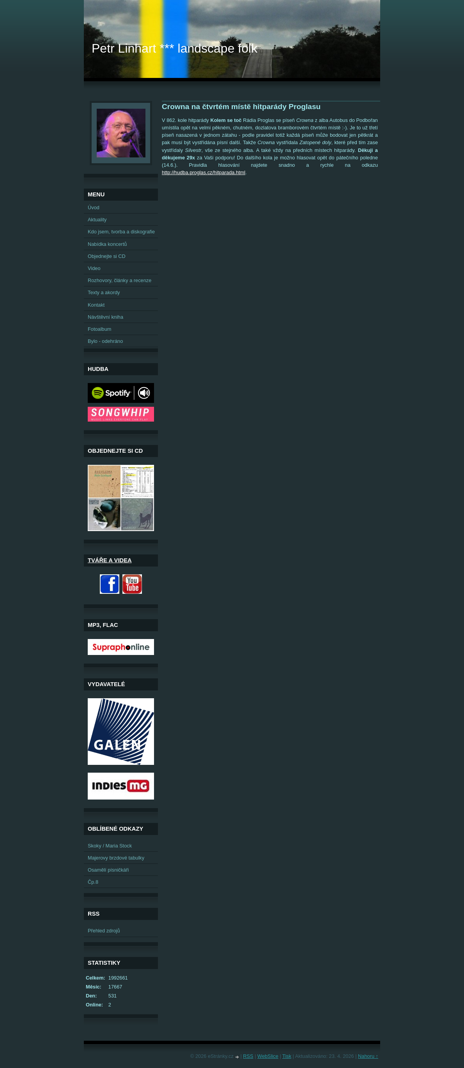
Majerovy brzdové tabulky (116, 858)
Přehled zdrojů (104, 931)
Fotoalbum (99, 329)
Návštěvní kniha (105, 317)
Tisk (286, 1056)
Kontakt (96, 305)
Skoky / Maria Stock (110, 846)
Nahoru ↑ (368, 1056)
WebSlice (267, 1056)
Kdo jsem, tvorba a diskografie (121, 232)
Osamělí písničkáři (108, 870)
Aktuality (97, 219)
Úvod (93, 207)
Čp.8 (93, 882)
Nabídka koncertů (107, 244)
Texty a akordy (104, 292)
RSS (248, 1056)
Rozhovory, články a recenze (119, 280)
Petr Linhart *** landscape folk (174, 48)
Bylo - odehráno (105, 341)
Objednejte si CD (107, 256)
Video (94, 268)
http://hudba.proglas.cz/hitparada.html (203, 172)
